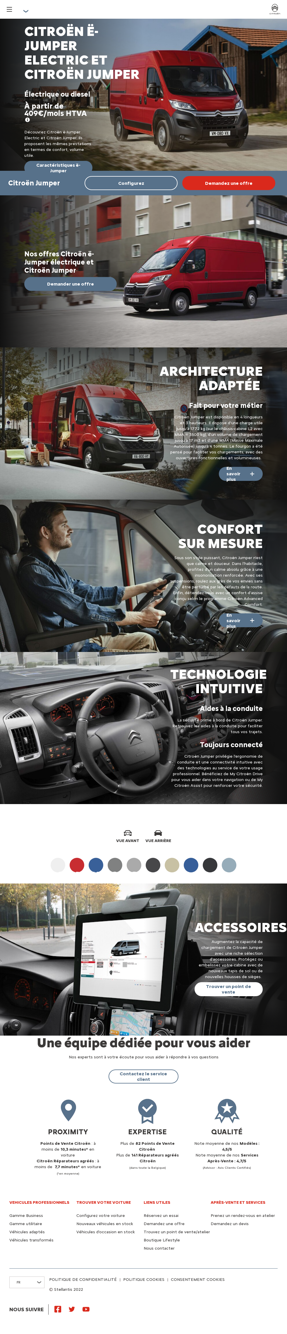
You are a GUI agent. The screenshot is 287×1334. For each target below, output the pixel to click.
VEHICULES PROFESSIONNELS (39, 1202)
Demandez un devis (230, 1223)
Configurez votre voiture (100, 1215)
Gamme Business (26, 1215)
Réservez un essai (161, 1215)
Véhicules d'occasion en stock (105, 1231)
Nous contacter (159, 1248)
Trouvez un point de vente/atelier (177, 1231)
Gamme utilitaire (25, 1223)
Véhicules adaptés (27, 1231)
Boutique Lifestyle (162, 1240)
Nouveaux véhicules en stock (104, 1223)
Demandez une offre (164, 1223)
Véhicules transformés (31, 1240)
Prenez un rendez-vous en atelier (243, 1215)
